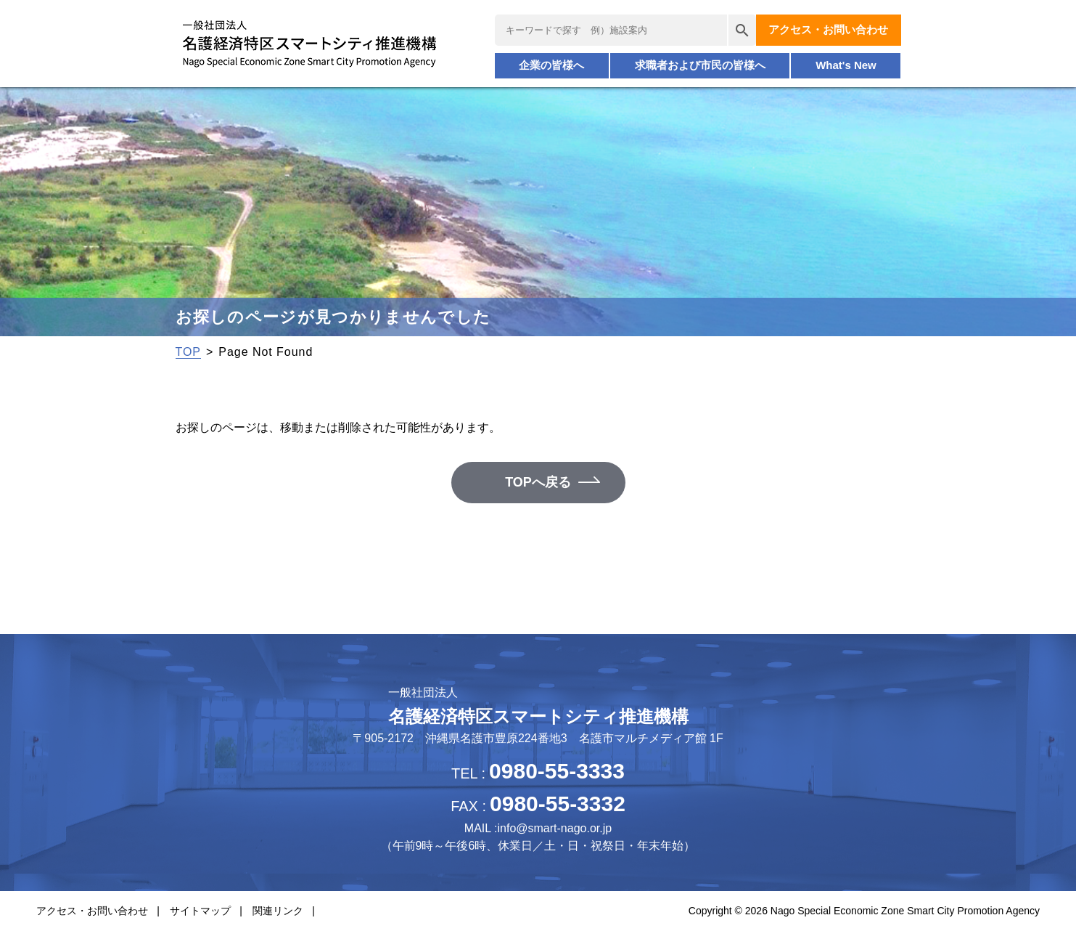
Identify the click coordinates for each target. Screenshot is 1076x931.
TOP (188, 352)
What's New (846, 65)
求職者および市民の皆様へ (700, 65)
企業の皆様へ (551, 65)
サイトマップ (200, 910)
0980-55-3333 (557, 771)
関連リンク (277, 910)
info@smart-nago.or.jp (554, 828)
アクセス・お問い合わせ (828, 29)
